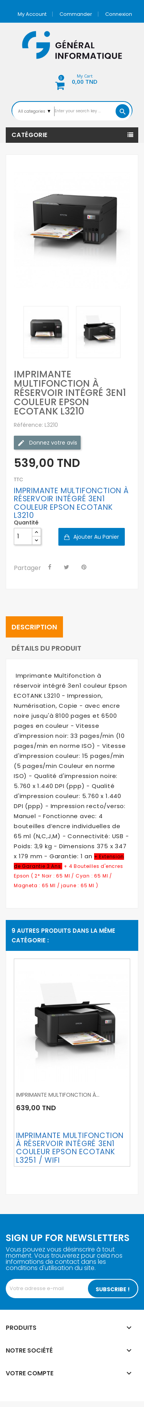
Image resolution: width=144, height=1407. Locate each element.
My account (32, 14)
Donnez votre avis (47, 443)
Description (34, 627)
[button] (72, 80)
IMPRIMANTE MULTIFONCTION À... (57, 1095)
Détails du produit (46, 648)
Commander (76, 14)
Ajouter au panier (95, 537)
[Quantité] (23, 536)
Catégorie (30, 134)
